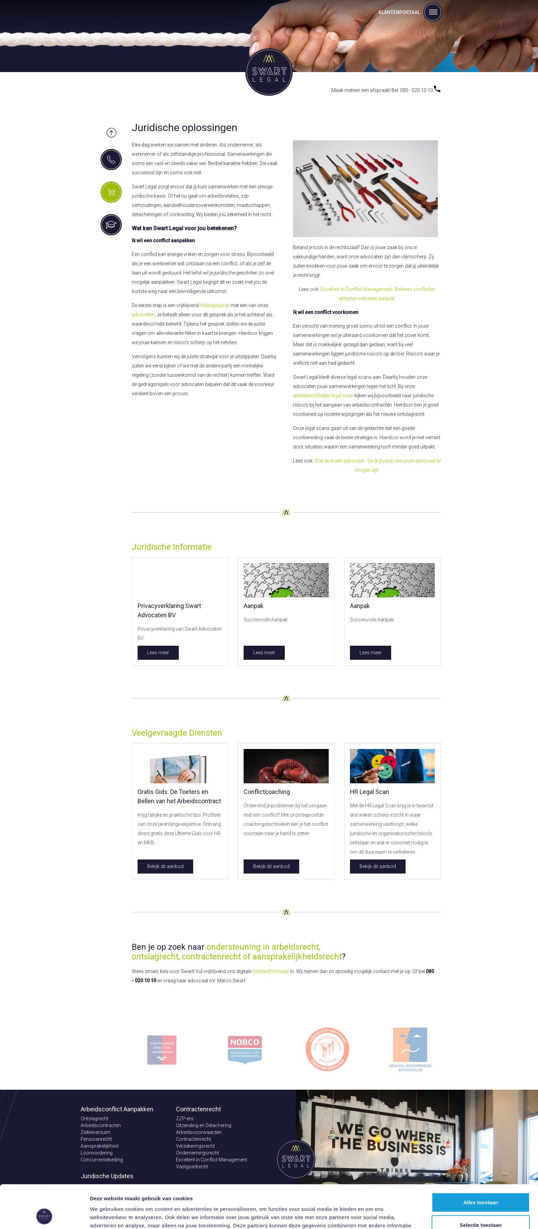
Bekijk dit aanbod (165, 866)
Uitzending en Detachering (203, 1125)
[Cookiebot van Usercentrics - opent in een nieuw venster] (44, 1215)
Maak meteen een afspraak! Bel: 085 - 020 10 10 (385, 90)
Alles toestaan (480, 1161)
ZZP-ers (185, 1118)
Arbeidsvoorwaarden (199, 1132)
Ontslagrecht (94, 1118)
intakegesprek (215, 305)
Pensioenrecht (96, 1139)
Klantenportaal (399, 12)
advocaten (143, 314)
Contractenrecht (193, 1139)
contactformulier (271, 971)
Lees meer (158, 652)
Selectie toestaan (481, 1184)
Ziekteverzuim (95, 1132)
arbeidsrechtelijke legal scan (323, 395)
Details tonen (370, 1215)
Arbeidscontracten (101, 1125)
